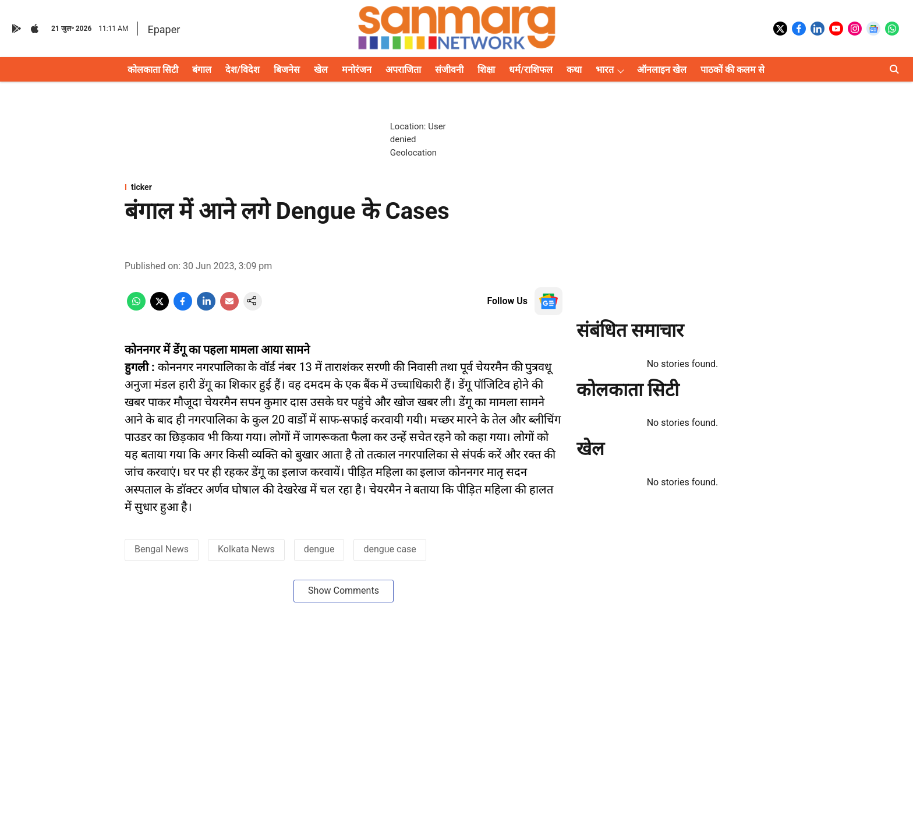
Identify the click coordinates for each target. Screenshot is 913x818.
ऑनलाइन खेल (661, 69)
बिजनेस (287, 69)
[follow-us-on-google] (548, 301)
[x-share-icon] (159, 307)
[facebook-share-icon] (183, 307)
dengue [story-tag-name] (319, 549)
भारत (605, 69)
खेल (321, 69)
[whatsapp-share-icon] (136, 307)
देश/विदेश (242, 69)
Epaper (163, 29)
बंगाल (201, 69)
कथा (574, 69)
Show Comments (343, 590)
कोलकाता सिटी (153, 69)
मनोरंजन (356, 69)
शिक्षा (486, 69)
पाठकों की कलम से (732, 69)
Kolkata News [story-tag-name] (246, 549)
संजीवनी (449, 69)
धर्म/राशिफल (531, 69)
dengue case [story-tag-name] (389, 549)
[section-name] (343, 187)
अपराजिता (403, 69)
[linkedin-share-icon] (206, 307)
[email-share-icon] (229, 307)
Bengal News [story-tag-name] (162, 549)
